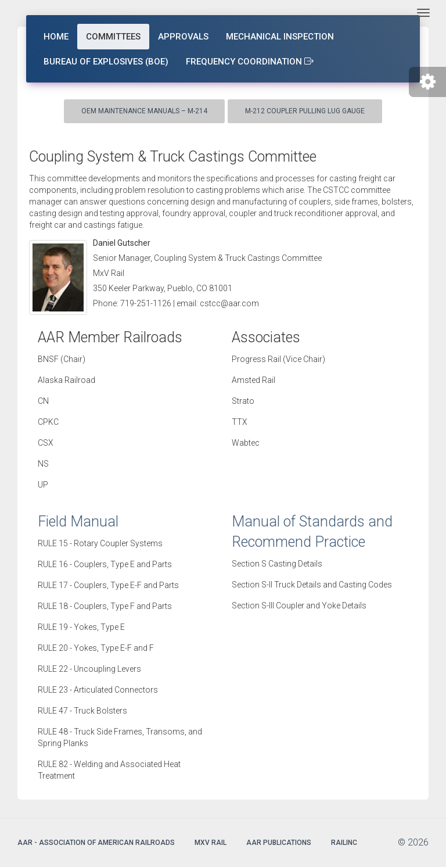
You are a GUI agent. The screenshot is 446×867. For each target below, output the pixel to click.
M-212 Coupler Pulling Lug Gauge (305, 111)
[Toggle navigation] (423, 13)
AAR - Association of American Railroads (96, 843)
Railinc (344, 843)
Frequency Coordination (249, 61)
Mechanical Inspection (280, 36)
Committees (113, 36)
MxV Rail (210, 843)
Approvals (183, 36)
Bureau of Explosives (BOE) (106, 61)
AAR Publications (278, 843)
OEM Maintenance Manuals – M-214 (144, 111)
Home (56, 36)
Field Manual (78, 521)
